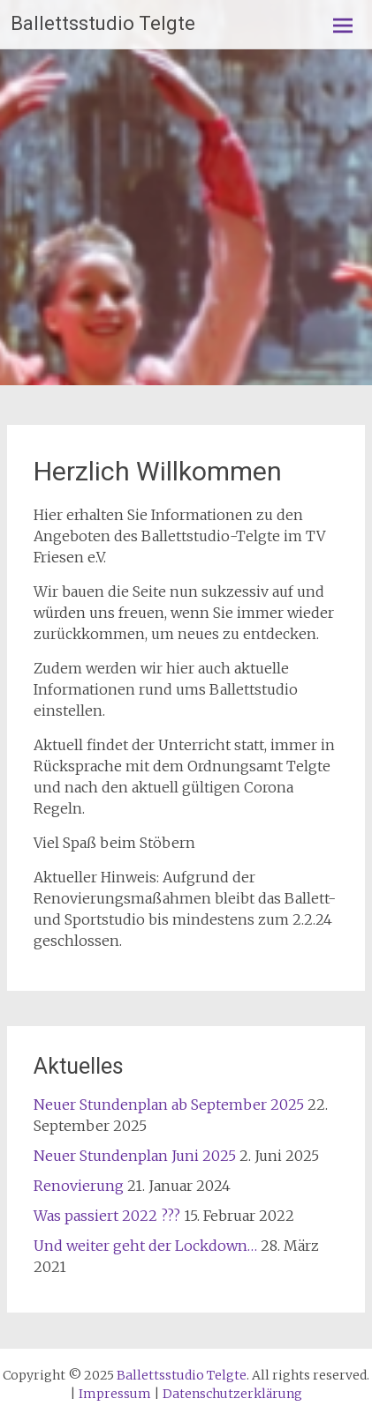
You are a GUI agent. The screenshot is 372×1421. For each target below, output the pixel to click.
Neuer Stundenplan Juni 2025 (135, 1155)
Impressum (115, 1394)
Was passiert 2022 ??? (107, 1215)
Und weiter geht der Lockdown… (145, 1245)
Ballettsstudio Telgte (103, 23)
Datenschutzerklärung (232, 1394)
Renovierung (79, 1185)
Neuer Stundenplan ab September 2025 (169, 1104)
